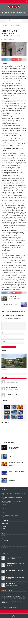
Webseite (3, 341)
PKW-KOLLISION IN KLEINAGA (16, 471)
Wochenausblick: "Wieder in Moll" (9, 594)
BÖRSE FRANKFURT (8, 590)
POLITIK (3, 538)
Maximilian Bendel (11, 387)
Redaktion (12, 39)
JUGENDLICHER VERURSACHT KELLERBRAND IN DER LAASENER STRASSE (17, 464)
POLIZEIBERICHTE (5, 540)
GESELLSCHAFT (4, 523)
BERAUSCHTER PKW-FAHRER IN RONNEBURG (17, 479)
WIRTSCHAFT (4, 550)
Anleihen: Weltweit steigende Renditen (10, 596)
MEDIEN (3, 535)
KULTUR (3, 528)
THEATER (3, 545)
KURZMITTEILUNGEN (6, 531)
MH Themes (14, 616)
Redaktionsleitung (11, 394)
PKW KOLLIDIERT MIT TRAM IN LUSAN (9, 515)
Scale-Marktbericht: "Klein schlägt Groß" (10, 598)
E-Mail (2, 336)
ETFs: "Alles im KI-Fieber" (6, 607)
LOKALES (3, 533)
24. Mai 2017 (5, 39)
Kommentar (4, 321)
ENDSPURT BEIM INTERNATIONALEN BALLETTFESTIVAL (14, 447)
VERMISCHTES (4, 547)
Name (2, 332)
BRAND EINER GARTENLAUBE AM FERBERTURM (17, 455)
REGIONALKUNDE (5, 543)
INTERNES (3, 526)
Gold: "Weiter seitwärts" (6, 605)
